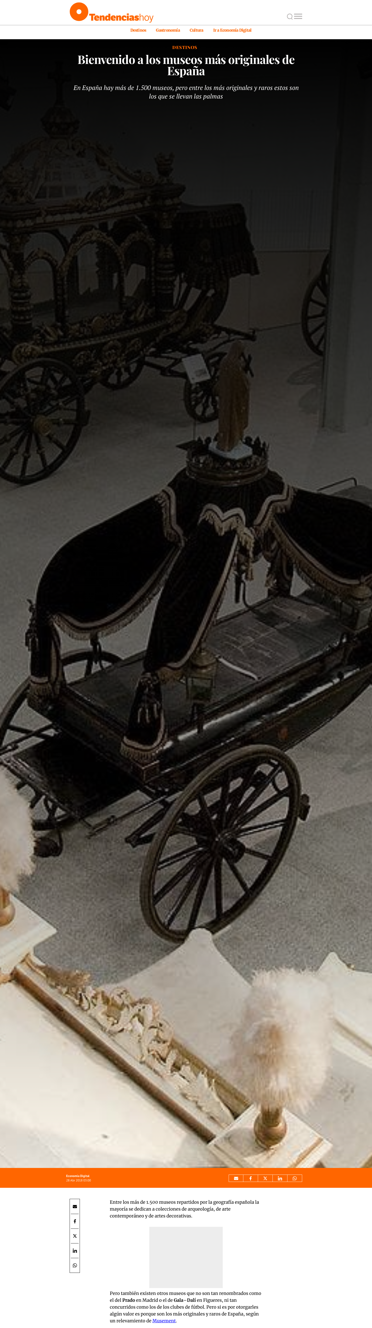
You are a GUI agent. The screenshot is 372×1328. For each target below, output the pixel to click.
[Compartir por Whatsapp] (294, 1178)
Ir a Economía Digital (232, 30)
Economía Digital (77, 1176)
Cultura (196, 30)
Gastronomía (168, 30)
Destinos (138, 30)
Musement (164, 1321)
